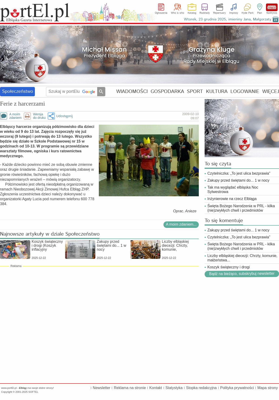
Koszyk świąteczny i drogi (228, 267)
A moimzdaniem (15, 116)
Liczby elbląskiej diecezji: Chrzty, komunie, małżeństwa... (242, 258)
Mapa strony (267, 388)
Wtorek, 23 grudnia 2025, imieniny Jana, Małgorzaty (227, 19)
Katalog (192, 13)
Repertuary (219, 13)
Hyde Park (247, 13)
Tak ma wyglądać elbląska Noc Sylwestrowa (232, 189)
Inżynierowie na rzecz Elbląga (232, 199)
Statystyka (174, 388)
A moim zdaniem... (181, 224)
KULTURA (217, 91)
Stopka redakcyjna (201, 388)
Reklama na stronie (130, 388)
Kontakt (155, 388)
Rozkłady (204, 13)
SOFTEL (33, 391)
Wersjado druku (39, 116)
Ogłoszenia (161, 13)
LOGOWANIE (244, 91)
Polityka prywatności (237, 388)
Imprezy (233, 13)
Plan (259, 13)
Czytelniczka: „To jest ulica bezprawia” (238, 173)
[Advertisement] (99, 301)
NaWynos (272, 7)
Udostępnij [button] (64, 116)
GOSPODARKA (167, 91)
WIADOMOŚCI (132, 91)
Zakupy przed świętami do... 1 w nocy (238, 180)
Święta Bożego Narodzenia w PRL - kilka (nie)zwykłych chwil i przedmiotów (241, 208)
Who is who (177, 13)
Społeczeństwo (17, 91)
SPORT (195, 91)
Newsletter (101, 388)
